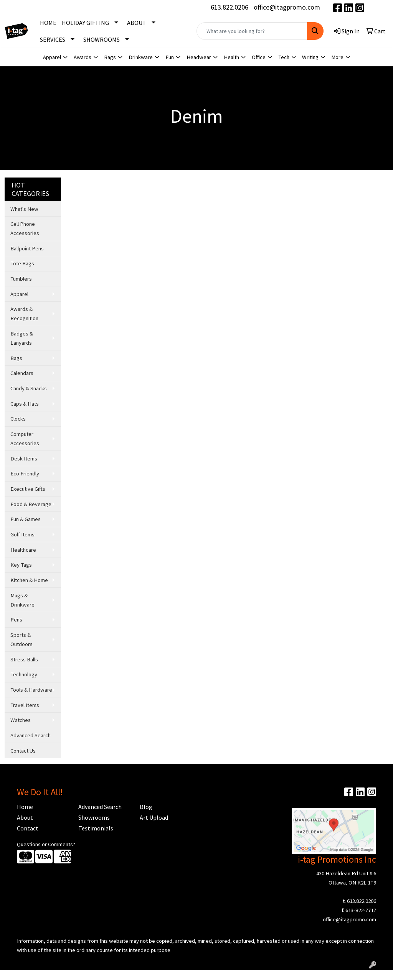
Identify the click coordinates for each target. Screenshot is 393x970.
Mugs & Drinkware (22, 600)
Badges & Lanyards (21, 338)
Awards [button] (82, 57)
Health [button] (231, 57)
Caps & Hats (24, 403)
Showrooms (94, 817)
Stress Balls (24, 659)
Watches (20, 720)
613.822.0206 (229, 7)
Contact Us (23, 750)
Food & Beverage (30, 504)
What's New (24, 209)
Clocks (18, 418)
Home (25, 807)
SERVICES (52, 39)
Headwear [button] (199, 57)
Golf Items (22, 534)
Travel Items (24, 705)
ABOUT (136, 22)
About (25, 817)
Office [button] (259, 57)
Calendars (21, 373)
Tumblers (21, 278)
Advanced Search (30, 735)
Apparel (19, 294)
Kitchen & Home (29, 580)
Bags (16, 358)
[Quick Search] (251, 31)
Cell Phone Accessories (24, 228)
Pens (16, 619)
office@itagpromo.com (287, 7)
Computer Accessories (24, 439)
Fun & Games (25, 519)
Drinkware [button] (141, 57)
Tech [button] (283, 57)
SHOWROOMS (101, 39)
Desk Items (23, 458)
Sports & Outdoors (21, 639)
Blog (146, 807)
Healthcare (23, 549)
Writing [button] (310, 57)
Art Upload (154, 817)
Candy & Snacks (28, 388)
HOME (48, 22)
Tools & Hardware (31, 689)
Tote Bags (22, 263)
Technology (23, 674)
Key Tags (21, 564)
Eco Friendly (24, 473)
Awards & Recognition (24, 314)
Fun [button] (169, 57)
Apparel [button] (52, 57)
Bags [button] (110, 57)
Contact (27, 828)
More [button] (337, 57)
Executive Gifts (27, 488)
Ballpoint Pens (27, 248)
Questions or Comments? (46, 844)
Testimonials (95, 828)
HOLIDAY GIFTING (85, 22)
